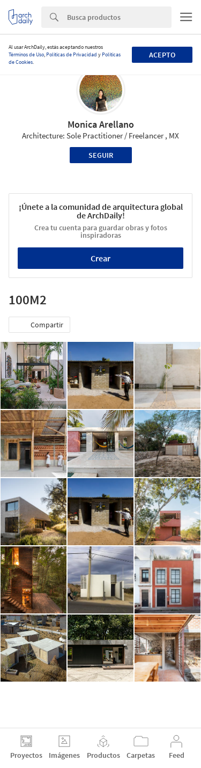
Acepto (162, 55)
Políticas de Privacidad (71, 54)
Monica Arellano (101, 124)
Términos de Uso (26, 54)
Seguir (100, 155)
